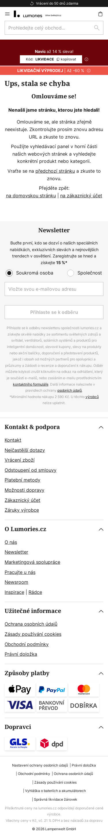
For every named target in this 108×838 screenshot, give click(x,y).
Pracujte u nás (20, 572)
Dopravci (18, 727)
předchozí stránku (55, 171)
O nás (11, 542)
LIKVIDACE (51, 59)
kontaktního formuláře (30, 384)
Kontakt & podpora (32, 427)
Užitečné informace (33, 611)
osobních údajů (69, 390)
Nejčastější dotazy (25, 450)
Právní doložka (21, 654)
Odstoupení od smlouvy (30, 470)
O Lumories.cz (25, 529)
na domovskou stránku (31, 195)
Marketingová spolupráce (32, 562)
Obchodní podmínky (27, 644)
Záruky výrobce (22, 510)
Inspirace (14, 592)
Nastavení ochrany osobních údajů (40, 765)
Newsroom (16, 582)
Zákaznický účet (22, 500)
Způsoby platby (27, 673)
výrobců (92, 396)
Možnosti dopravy (24, 490)
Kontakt (13, 440)
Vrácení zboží (20, 460)
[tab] (54, 469)
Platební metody (22, 480)
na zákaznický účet (81, 195)
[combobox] (54, 28)
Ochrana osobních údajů (31, 624)
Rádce (35, 592)
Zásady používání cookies (33, 634)
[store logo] (41, 14)
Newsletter (16, 552)
